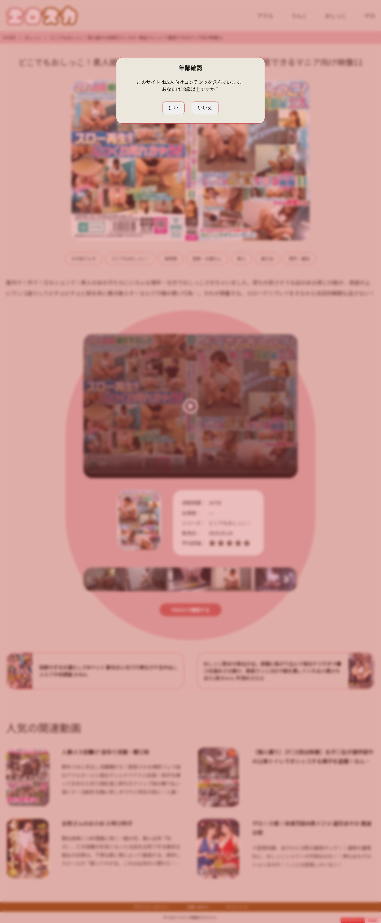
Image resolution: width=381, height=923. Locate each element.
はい (173, 107)
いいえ (205, 107)
